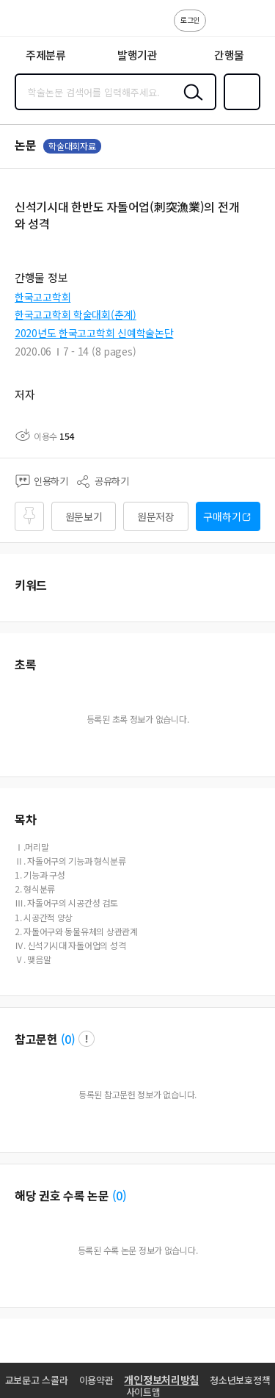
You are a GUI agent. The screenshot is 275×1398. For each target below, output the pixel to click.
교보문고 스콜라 (36, 1380)
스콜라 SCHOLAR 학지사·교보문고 (44, 23)
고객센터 (221, 28)
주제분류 (46, 54)
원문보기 (84, 516)
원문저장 (156, 516)
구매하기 (222, 516)
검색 (189, 103)
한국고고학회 (42, 296)
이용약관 (96, 1380)
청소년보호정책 (240, 1380)
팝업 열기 (86, 1039)
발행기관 (137, 54)
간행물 (229, 54)
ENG (252, 28)
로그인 (189, 19)
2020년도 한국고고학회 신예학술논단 (94, 332)
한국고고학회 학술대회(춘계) (75, 314)
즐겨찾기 (239, 108)
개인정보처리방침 (161, 1379)
